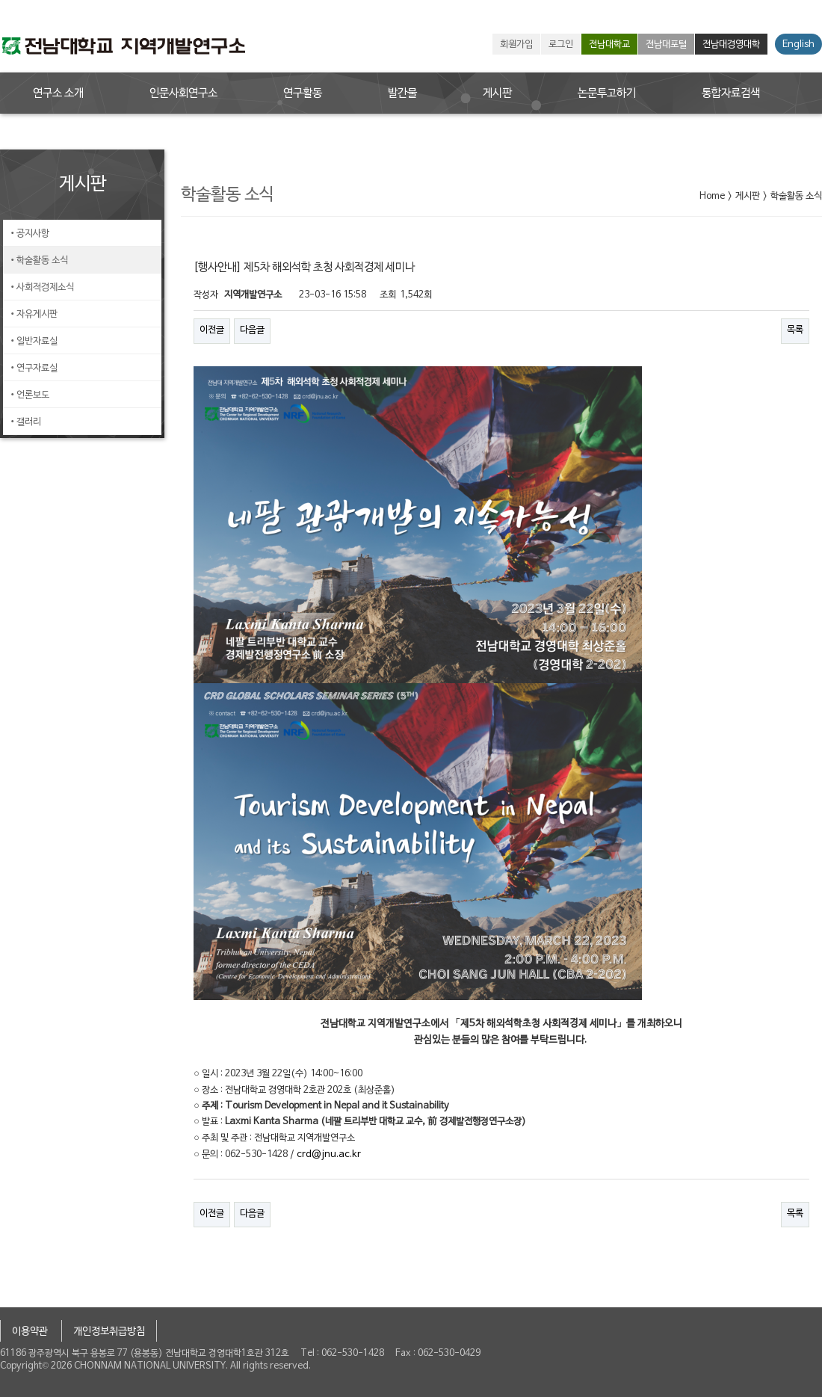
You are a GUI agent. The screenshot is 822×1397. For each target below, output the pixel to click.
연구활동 (302, 93)
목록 (795, 330)
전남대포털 (666, 45)
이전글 (212, 330)
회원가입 (516, 45)
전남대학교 (609, 45)
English (798, 45)
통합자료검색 (731, 93)
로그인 (560, 45)
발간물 (402, 93)
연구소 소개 (58, 93)
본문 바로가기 (0, 0)
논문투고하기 (607, 93)
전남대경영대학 (731, 45)
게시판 (497, 93)
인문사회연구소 (183, 93)
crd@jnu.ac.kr (329, 1155)
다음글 (252, 330)
